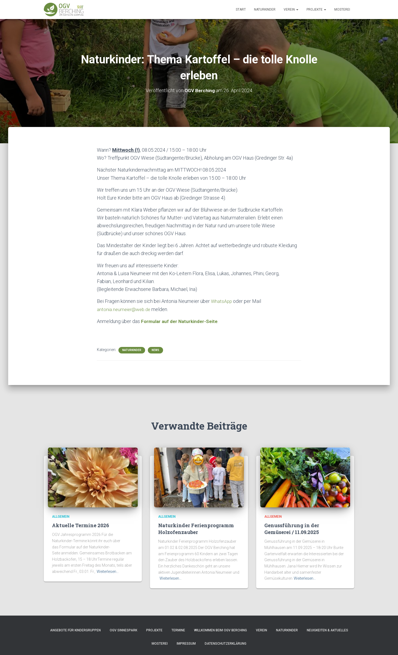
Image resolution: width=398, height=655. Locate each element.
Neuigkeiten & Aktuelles (327, 630)
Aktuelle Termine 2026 (80, 524)
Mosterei (342, 9)
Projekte (316, 9)
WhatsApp (222, 301)
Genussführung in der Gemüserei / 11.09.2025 (291, 528)
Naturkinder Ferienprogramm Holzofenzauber (196, 528)
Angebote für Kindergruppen (75, 630)
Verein (291, 9)
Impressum (186, 643)
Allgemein (60, 516)
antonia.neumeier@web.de (125, 309)
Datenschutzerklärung (225, 643)
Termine (178, 630)
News (155, 349)
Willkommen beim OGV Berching (220, 630)
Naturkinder (264, 9)
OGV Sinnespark (123, 630)
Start (241, 9)
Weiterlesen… (108, 571)
